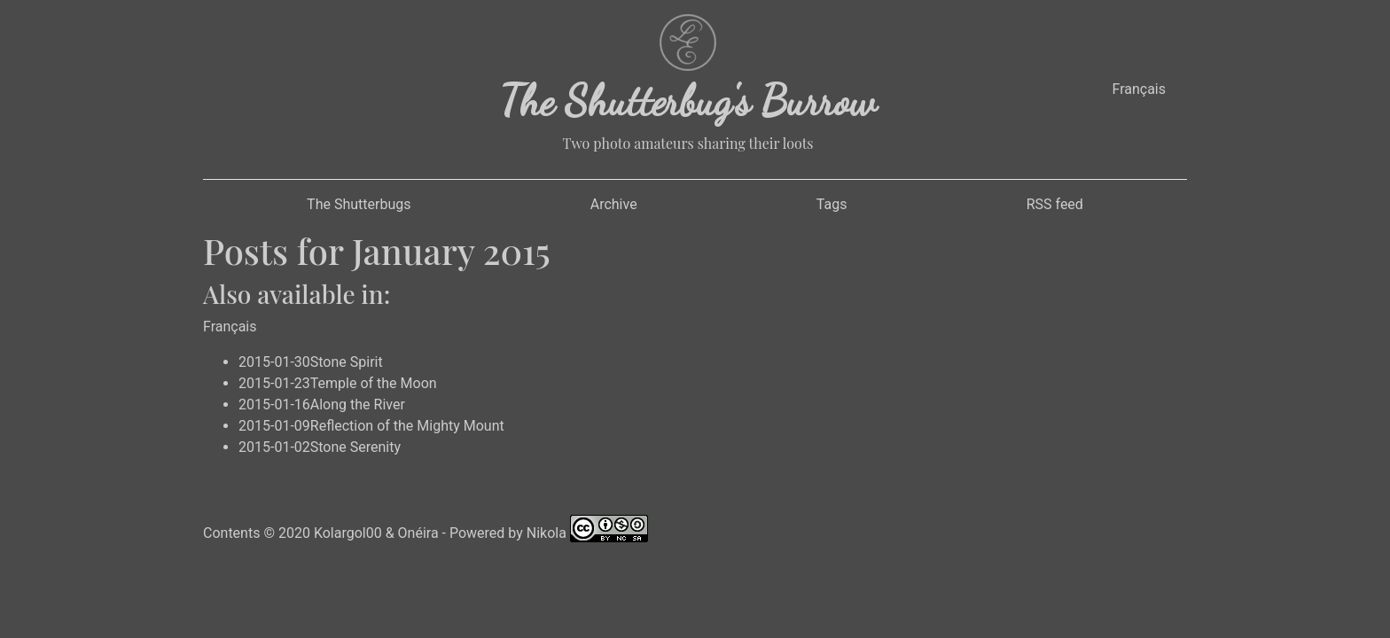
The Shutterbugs (358, 204)
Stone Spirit (346, 362)
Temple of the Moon (373, 383)
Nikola (546, 532)
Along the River (357, 404)
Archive (613, 204)
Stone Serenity (355, 447)
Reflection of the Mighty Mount (407, 425)
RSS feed (1055, 204)
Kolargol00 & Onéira (376, 532)
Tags (831, 204)
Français (1139, 89)
